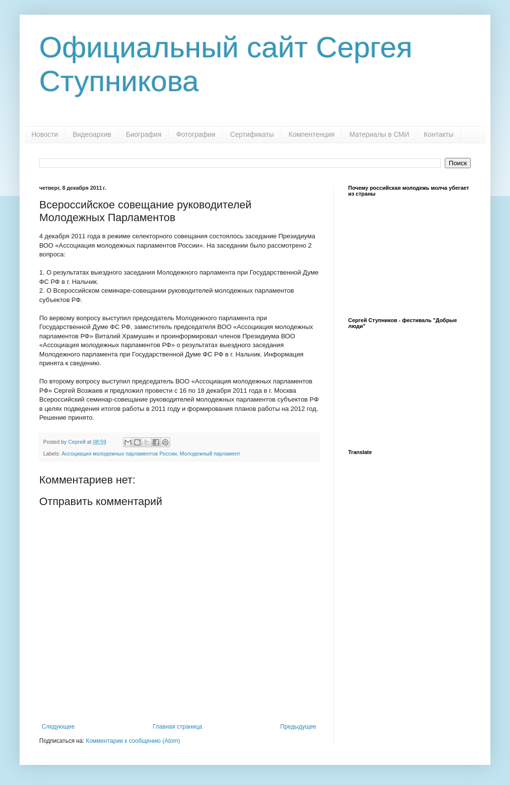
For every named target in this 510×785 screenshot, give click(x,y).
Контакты (438, 134)
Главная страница (178, 726)
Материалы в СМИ (379, 134)
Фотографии (195, 134)
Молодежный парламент (209, 453)
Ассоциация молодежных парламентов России (119, 453)
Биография (143, 134)
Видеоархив (92, 134)
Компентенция (312, 134)
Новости (44, 134)
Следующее (58, 726)
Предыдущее (298, 726)
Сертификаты (252, 134)
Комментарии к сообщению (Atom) (133, 740)
